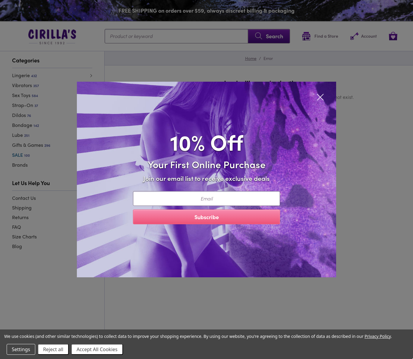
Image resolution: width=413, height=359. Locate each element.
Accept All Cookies (97, 349)
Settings (21, 349)
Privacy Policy (377, 336)
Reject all (53, 349)
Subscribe (206, 217)
